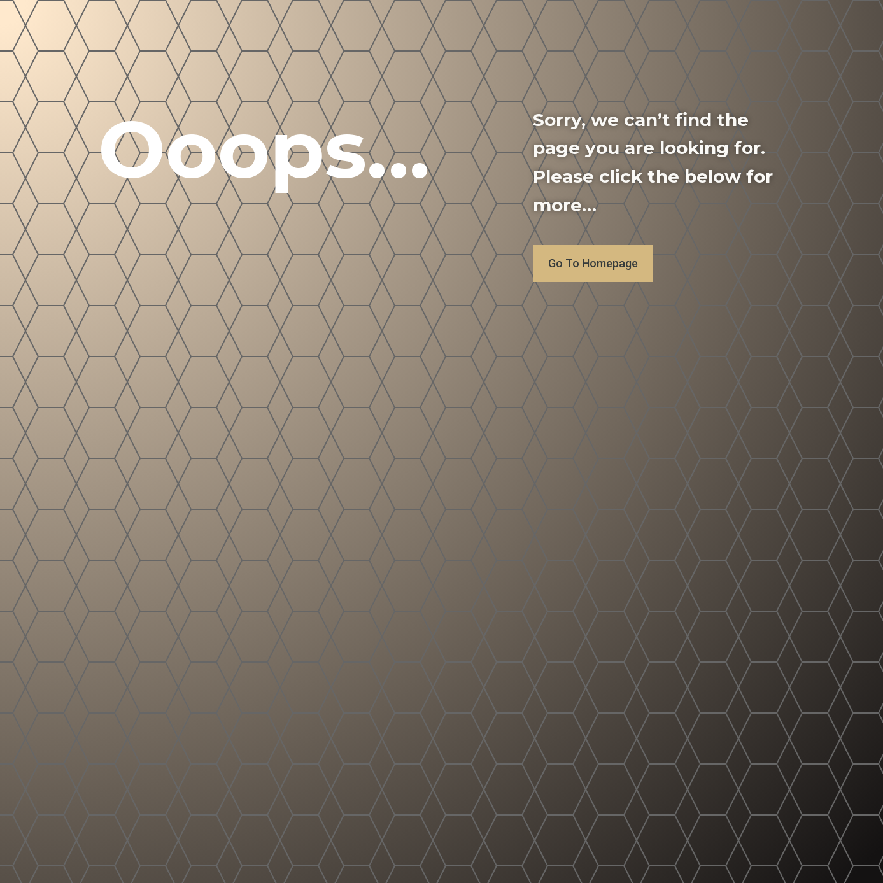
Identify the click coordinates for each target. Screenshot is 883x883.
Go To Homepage (593, 263)
